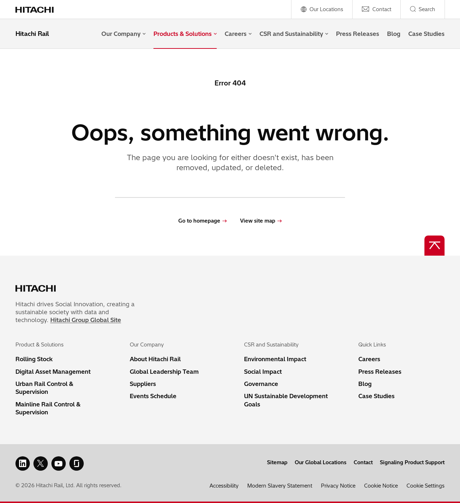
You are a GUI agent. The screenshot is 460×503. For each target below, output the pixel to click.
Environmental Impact (275, 359)
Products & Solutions (185, 33)
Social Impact (263, 371)
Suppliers (143, 383)
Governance (261, 383)
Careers (238, 33)
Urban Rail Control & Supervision (44, 387)
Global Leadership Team (164, 371)
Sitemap (277, 462)
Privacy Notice (338, 486)
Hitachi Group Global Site (85, 319)
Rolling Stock (34, 359)
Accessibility (224, 486)
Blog (393, 33)
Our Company (123, 33)
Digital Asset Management (53, 371)
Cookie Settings (425, 486)
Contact (363, 462)
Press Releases (357, 33)
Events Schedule (153, 396)
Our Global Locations (320, 462)
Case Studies (426, 33)
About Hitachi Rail (155, 359)
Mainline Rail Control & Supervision (47, 408)
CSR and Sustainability (293, 33)
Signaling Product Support (412, 462)
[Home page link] (38, 9)
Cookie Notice (381, 486)
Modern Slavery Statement (279, 486)
